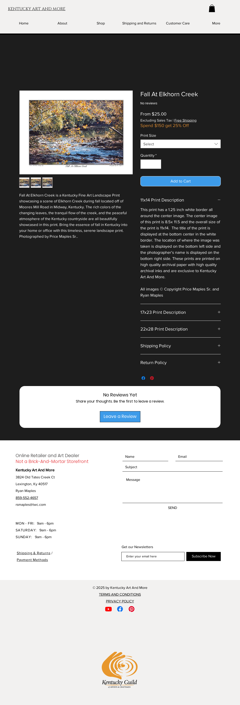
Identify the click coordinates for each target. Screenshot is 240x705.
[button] (212, 8)
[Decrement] (144, 164)
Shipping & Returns (33, 553)
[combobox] (180, 143)
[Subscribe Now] (203, 556)
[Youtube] (108, 609)
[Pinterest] (131, 609)
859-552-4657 (27, 498)
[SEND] (172, 508)
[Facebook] (120, 609)
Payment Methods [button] (32, 560)
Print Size (148, 135)
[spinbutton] (151, 164)
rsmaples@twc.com (31, 504)
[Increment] (157, 164)
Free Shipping (185, 120)
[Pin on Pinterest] (152, 378)
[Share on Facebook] (143, 378)
